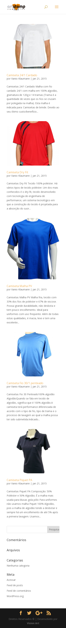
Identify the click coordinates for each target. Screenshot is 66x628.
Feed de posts (15, 585)
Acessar (11, 579)
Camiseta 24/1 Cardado (22, 75)
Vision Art (33, 623)
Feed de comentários (19, 590)
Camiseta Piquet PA (19, 480)
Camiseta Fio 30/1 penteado (25, 383)
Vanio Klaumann (20, 78)
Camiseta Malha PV (19, 286)
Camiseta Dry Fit (17, 172)
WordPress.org (15, 596)
